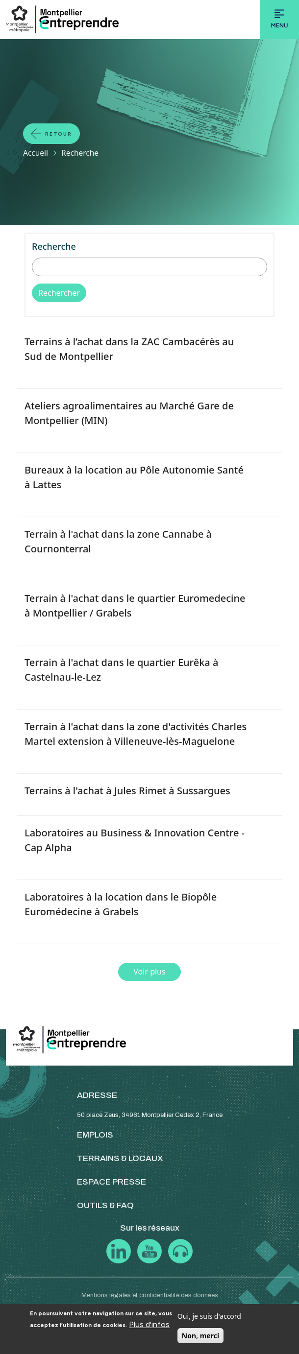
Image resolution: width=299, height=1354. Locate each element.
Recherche (54, 246)
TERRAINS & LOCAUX (120, 1158)
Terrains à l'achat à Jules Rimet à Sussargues (127, 790)
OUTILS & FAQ (105, 1205)
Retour (58, 134)
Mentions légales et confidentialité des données (149, 1295)
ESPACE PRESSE (111, 1182)
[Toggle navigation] (279, 19)
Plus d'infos (149, 1324)
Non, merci (200, 1335)
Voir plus (149, 971)
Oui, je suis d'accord (209, 1316)
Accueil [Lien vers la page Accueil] (35, 152)
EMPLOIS (95, 1135)
